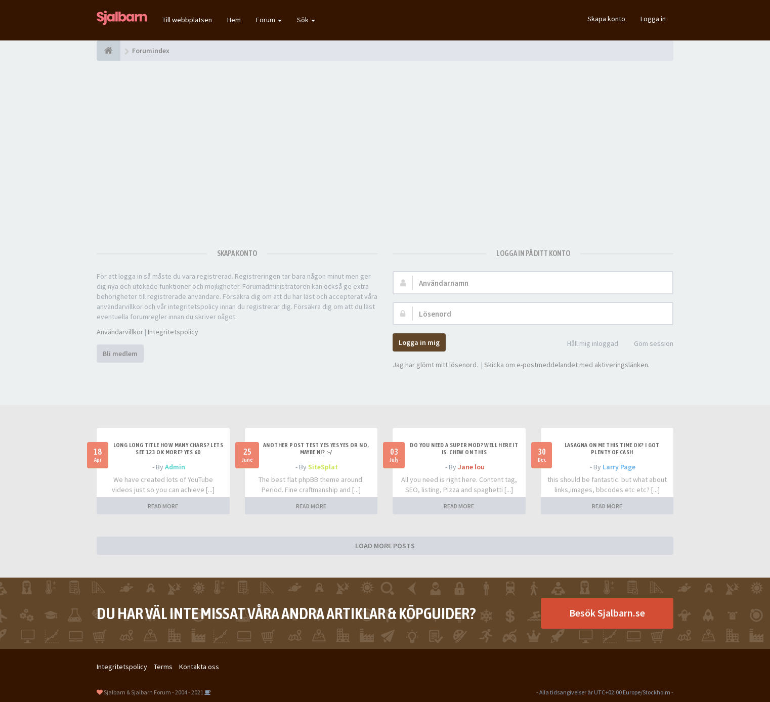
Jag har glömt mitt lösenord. (435, 364)
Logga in (653, 18)
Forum (269, 19)
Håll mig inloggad (587, 344)
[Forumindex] (108, 50)
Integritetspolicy (173, 331)
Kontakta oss (199, 666)
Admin (175, 466)
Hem (234, 19)
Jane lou (471, 466)
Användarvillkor (120, 331)
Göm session (648, 344)
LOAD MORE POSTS (385, 545)
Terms (163, 666)
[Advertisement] (385, 149)
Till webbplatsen (187, 19)
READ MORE (163, 506)
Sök (306, 19)
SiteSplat (323, 466)
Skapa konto (606, 18)
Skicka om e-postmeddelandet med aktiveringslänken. (567, 364)
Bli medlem (120, 353)
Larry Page (619, 466)
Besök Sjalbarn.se (607, 612)
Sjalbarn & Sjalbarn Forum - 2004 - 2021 (153, 692)
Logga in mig (419, 342)
